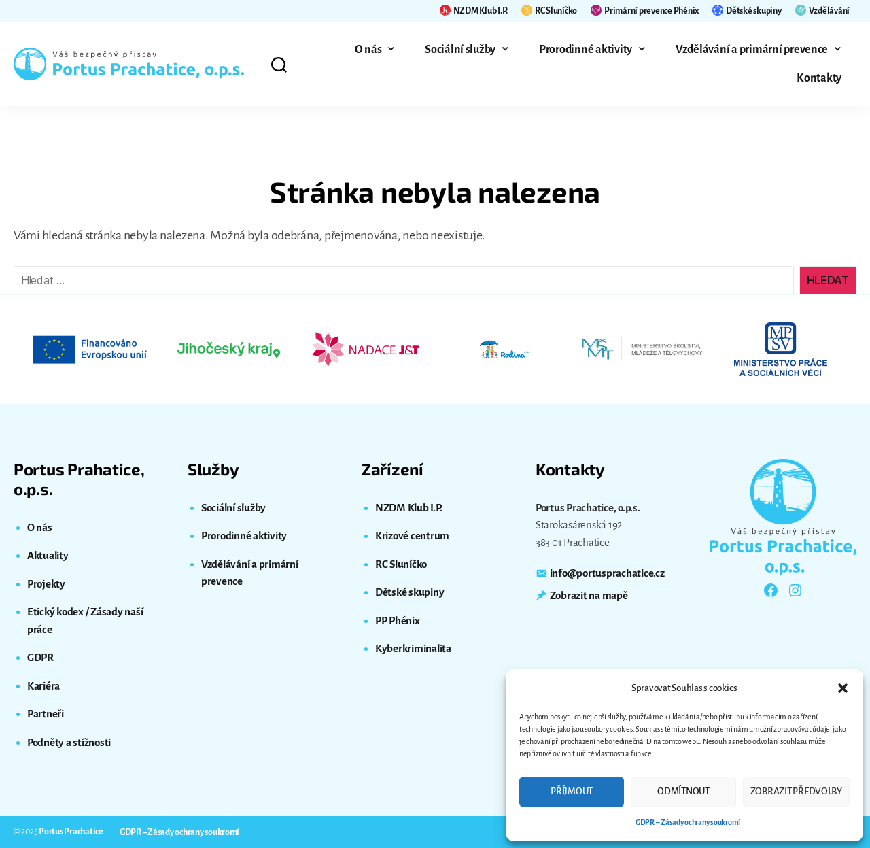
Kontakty (819, 78)
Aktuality (48, 555)
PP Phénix (397, 620)
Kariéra (43, 686)
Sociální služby (460, 50)
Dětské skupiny (746, 10)
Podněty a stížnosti (69, 742)
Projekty (46, 584)
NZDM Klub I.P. (474, 10)
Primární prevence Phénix (645, 10)
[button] (843, 688)
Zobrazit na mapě (589, 595)
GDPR (40, 657)
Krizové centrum (412, 535)
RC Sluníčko (549, 10)
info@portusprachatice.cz (607, 573)
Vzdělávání (822, 10)
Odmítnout (683, 791)
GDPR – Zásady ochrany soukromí (688, 822)
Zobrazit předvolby (796, 791)
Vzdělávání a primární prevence (752, 50)
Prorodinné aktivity (585, 50)
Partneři (45, 713)
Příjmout (572, 791)
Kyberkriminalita (413, 648)
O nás (368, 50)
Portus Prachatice (71, 831)
